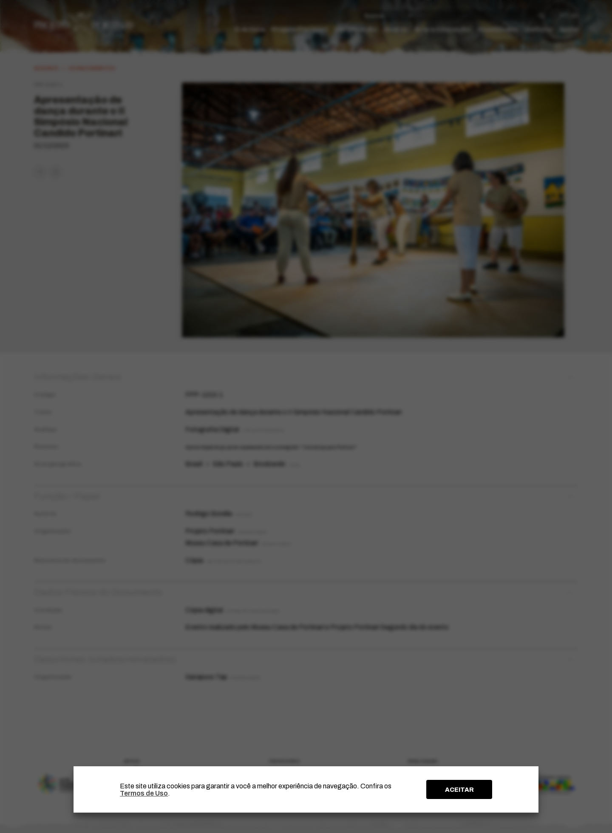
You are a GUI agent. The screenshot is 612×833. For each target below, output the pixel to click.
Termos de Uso (144, 793)
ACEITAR (459, 789)
